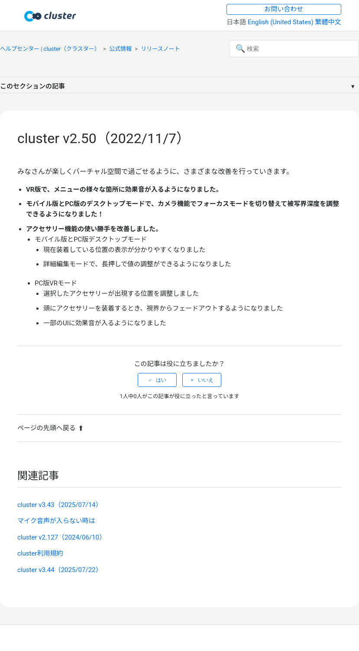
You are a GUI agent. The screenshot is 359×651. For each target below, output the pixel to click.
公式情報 (120, 49)
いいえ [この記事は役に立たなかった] (205, 380)
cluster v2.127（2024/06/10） (61, 537)
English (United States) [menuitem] (281, 22)
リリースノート (160, 49)
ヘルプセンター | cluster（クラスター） (50, 49)
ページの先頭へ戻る (50, 428)
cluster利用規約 (40, 553)
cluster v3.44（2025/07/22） (59, 570)
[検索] (294, 48)
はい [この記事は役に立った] (161, 380)
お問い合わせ (283, 9)
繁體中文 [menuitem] (328, 22)
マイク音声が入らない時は (56, 521)
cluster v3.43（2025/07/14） (59, 505)
